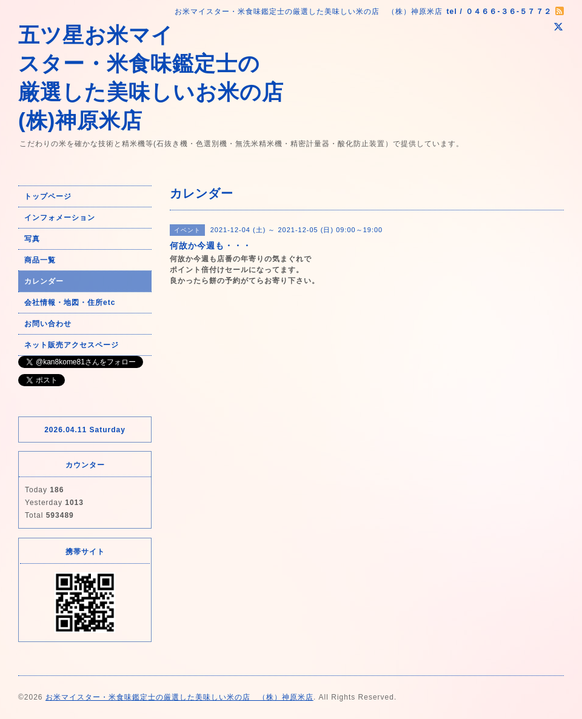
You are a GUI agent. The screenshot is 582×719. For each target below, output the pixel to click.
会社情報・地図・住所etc (69, 302)
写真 (32, 239)
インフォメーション (59, 217)
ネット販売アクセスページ (71, 345)
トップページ (48, 196)
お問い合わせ (48, 323)
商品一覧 (40, 260)
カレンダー (44, 281)
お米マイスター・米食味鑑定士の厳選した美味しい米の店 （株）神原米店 (179, 697)
